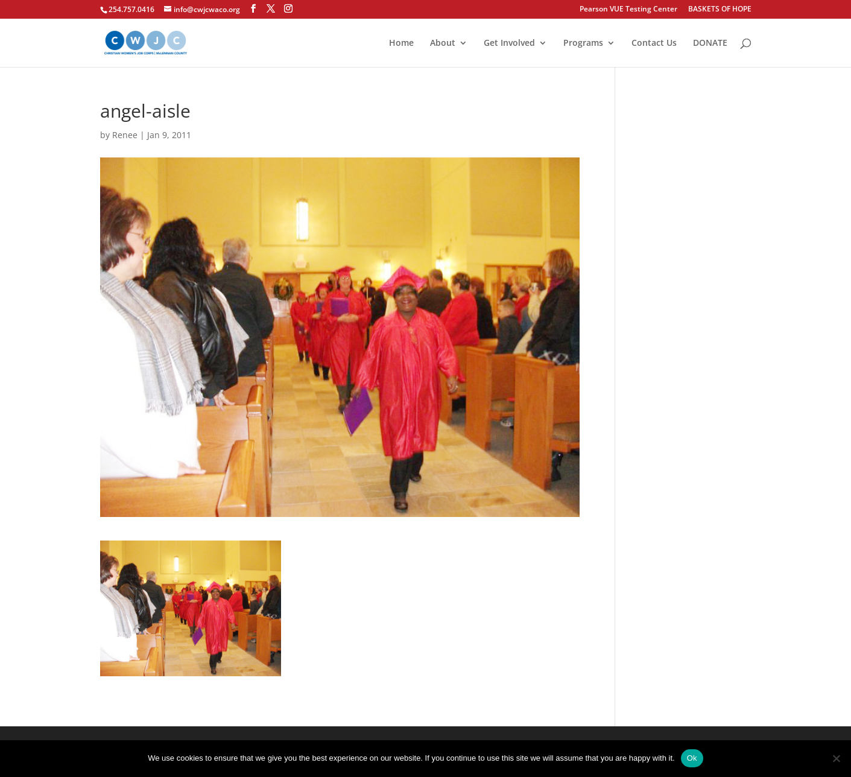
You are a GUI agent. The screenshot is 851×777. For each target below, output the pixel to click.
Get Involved (509, 43)
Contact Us (654, 43)
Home (401, 43)
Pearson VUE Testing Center (628, 9)
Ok (692, 758)
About (442, 43)
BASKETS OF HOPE (719, 9)
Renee (125, 135)
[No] (836, 758)
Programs (583, 43)
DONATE (710, 43)
